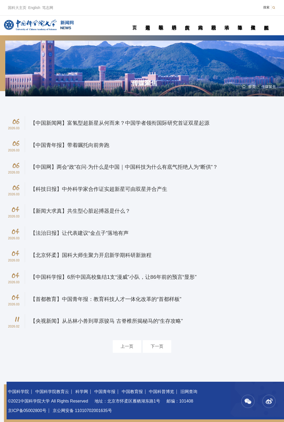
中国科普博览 (161, 391)
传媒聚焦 (253, 21)
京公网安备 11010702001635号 (82, 410)
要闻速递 (148, 21)
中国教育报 (132, 391)
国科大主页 (17, 8)
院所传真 (187, 21)
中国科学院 (18, 391)
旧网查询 (188, 391)
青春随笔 (240, 21)
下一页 (157, 346)
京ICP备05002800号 (27, 410)
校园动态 (213, 21)
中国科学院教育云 (52, 391)
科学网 (81, 391)
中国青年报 (104, 391)
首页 (134, 21)
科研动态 (174, 21)
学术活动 (227, 21)
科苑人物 (200, 21)
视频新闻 (266, 21)
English (34, 8)
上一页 (127, 346)
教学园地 (161, 21)
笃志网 (47, 8)
